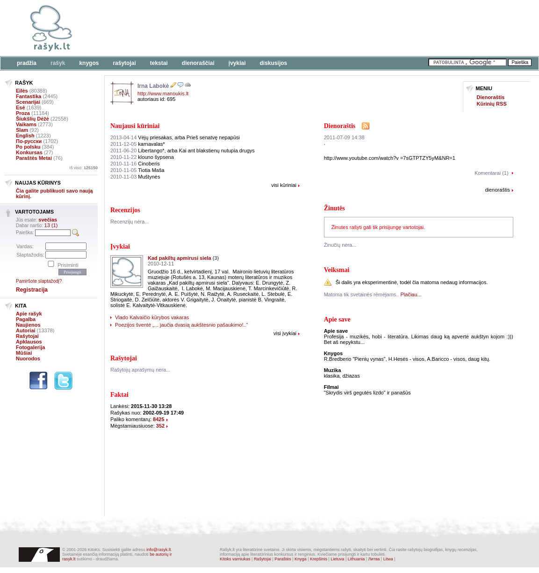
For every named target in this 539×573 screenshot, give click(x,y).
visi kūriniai (283, 185)
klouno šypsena (142, 157)
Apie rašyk (29, 313)
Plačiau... (411, 294)
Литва (374, 559)
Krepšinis (318, 559)
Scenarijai (28, 102)
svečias (47, 219)
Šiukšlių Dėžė (32, 119)
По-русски (29, 141)
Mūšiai (24, 353)
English (25, 135)
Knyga (301, 559)
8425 (158, 419)
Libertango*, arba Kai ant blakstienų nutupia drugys (182, 150)
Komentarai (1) (491, 173)
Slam (22, 130)
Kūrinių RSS (492, 104)
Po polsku (28, 147)
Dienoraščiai (198, 63)
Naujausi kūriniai (134, 125)
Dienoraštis (491, 97)
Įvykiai (237, 63)
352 (160, 426)
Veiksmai (337, 269)
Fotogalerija (30, 347)
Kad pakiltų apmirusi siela (179, 258)
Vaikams (26, 124)
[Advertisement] (287, 28)
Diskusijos (273, 63)
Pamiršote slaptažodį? (39, 281)
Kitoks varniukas (235, 559)
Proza (23, 113)
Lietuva (337, 559)
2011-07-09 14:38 (344, 137)
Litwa (388, 559)
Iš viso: (83, 167)
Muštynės (135, 176)
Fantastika (28, 96)
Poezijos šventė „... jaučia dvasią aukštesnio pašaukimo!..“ (181, 325)
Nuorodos (28, 358)
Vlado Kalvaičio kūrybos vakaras (152, 317)
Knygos (89, 63)
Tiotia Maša (137, 170)
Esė (20, 107)
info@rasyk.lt (158, 549)
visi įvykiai (284, 333)
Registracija (32, 289)
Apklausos (29, 341)
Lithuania (356, 559)
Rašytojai (124, 63)
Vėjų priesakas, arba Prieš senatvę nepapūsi (175, 137)
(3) (216, 258)
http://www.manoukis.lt (162, 93)
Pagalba (26, 319)
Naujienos (28, 325)
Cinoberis (135, 163)
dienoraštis (497, 190)
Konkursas (29, 152)
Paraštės (282, 559)
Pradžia (26, 63)
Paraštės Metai (34, 158)
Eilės (22, 90)
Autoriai (26, 330)
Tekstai (159, 63)
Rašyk (57, 63)
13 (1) (51, 225)
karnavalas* (137, 144)
